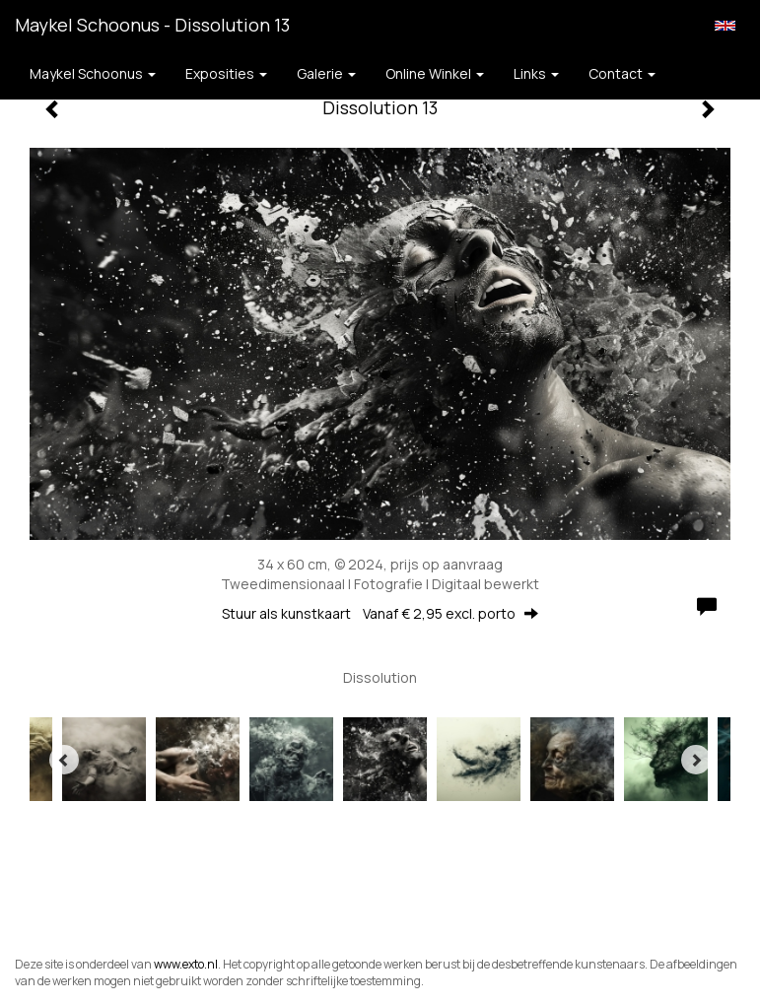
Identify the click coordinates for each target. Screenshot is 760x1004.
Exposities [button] (226, 73)
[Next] (696, 759)
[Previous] (64, 759)
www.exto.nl (186, 964)
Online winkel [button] (434, 73)
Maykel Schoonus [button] (93, 73)
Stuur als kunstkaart (380, 613)
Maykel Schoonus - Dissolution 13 (152, 24)
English (725, 26)
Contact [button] (622, 73)
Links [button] (536, 73)
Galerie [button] (326, 73)
